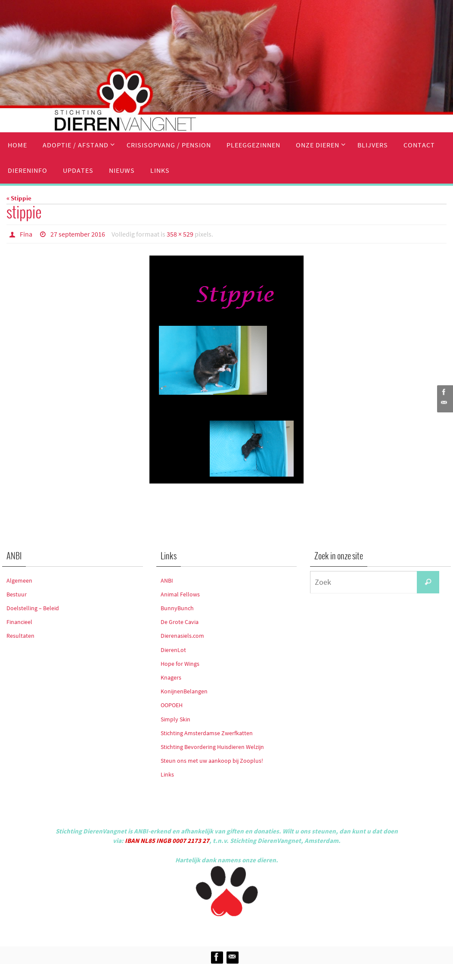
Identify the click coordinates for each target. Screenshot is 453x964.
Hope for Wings (180, 664)
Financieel (19, 622)
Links (167, 774)
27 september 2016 (77, 234)
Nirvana (238, 929)
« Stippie (18, 198)
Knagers (171, 677)
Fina (26, 234)
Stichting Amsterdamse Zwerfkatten (207, 733)
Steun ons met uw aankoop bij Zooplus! (212, 760)
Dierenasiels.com (182, 636)
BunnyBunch (177, 608)
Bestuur (16, 594)
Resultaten (20, 636)
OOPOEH (172, 705)
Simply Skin (175, 719)
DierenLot (173, 650)
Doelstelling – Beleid (32, 608)
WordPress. (266, 929)
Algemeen (19, 580)
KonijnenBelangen (184, 691)
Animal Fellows (180, 594)
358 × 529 (180, 234)
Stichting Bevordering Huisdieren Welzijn (212, 747)
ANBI (167, 580)
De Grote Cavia (180, 622)
